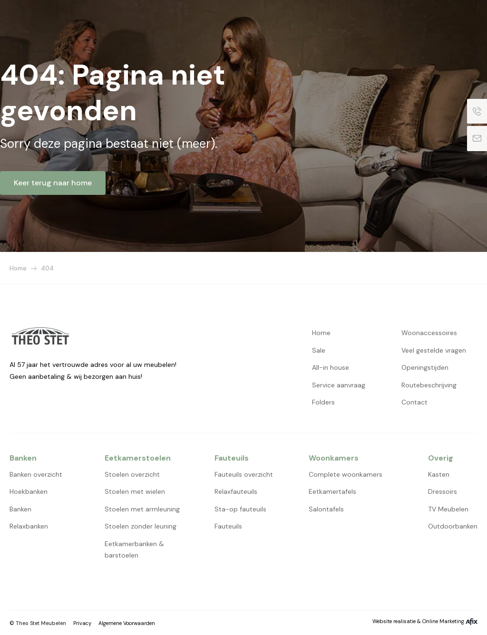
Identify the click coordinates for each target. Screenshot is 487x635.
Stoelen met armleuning (142, 509)
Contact (414, 402)
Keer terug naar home (53, 183)
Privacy (82, 623)
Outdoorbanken (452, 526)
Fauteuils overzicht (243, 474)
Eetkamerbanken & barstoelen (134, 549)
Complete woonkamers (345, 474)
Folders (323, 402)
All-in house (330, 367)
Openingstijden (424, 367)
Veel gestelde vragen (433, 350)
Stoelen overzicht (132, 474)
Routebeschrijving (429, 385)
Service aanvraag (338, 385)
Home (18, 268)
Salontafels (326, 509)
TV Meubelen (448, 509)
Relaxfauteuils (235, 491)
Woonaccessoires (429, 332)
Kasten (438, 474)
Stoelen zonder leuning (140, 526)
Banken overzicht (36, 474)
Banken (20, 509)
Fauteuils (228, 526)
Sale (318, 350)
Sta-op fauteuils (240, 509)
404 (47, 268)
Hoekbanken (29, 491)
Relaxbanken (29, 526)
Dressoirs (442, 491)
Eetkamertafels (332, 491)
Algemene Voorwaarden (126, 623)
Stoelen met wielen (135, 491)
